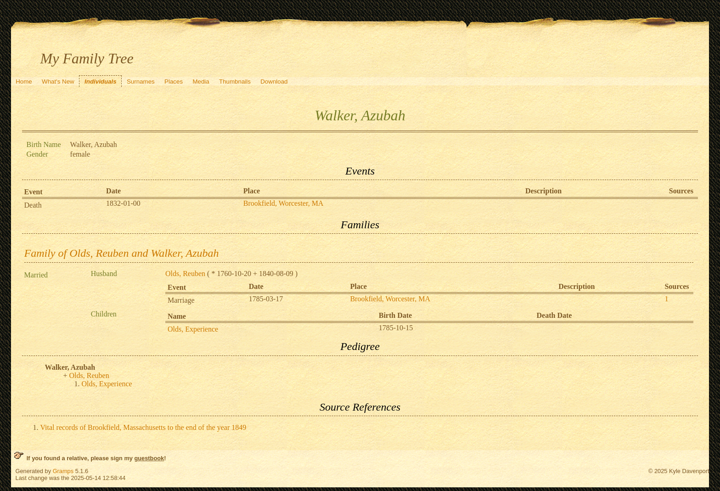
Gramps (63, 471)
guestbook (149, 458)
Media (200, 81)
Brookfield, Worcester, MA (283, 203)
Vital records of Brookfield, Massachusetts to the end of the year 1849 (143, 427)
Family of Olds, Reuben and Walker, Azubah (121, 253)
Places (173, 81)
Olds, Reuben (185, 273)
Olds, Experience (193, 329)
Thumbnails (235, 81)
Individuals (100, 81)
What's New (58, 81)
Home (24, 81)
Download (273, 81)
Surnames (141, 81)
